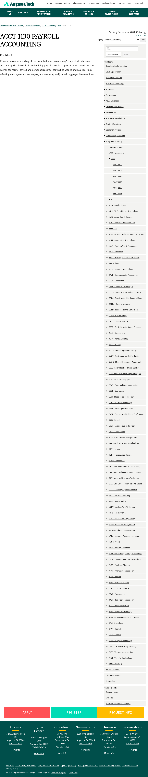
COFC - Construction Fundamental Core (125, 298)
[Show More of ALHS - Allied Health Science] (107, 217)
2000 (113, 199)
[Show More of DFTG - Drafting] (107, 344)
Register (73, 712)
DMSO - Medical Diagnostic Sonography (126, 362)
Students (58, 3)
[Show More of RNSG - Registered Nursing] (107, 611)
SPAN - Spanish (115, 629)
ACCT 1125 (117, 188)
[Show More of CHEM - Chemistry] (107, 280)
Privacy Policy (12, 768)
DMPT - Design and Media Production (124, 356)
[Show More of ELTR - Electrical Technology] (107, 402)
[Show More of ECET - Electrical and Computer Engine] (107, 373)
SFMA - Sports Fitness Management (124, 617)
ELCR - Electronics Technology (121, 397)
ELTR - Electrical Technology (120, 402)
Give (129, 3)
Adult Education (79, 3)
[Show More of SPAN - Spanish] (107, 629)
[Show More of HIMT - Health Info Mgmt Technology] (107, 443)
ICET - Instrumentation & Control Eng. (124, 466)
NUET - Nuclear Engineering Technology (125, 553)
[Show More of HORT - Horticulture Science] (107, 455)
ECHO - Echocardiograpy (119, 379)
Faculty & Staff (93, 3)
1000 (59, 26)
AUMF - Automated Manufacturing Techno (126, 234)
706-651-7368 (62, 746)
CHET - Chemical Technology (121, 286)
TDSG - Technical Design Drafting (122, 646)
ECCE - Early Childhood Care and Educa (125, 367)
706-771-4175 (85, 743)
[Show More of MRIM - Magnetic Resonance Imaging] (107, 536)
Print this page (141, 36)
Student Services (113, 124)
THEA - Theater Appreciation (121, 652)
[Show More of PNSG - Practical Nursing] (107, 582)
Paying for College (89, 12)
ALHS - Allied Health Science (121, 217)
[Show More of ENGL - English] (107, 420)
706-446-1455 (39, 747)
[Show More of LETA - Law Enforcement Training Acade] (107, 483)
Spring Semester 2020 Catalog (11, 26)
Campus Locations (114, 675)
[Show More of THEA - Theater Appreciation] (107, 652)
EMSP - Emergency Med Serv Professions (126, 414)
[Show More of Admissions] (105, 95)
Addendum (110, 681)
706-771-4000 (15, 743)
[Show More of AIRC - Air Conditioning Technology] (107, 211)
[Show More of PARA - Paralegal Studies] (107, 565)
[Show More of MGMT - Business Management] (107, 524)
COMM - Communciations (119, 304)
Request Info (120, 712)
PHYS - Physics (115, 576)
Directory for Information (116, 66)
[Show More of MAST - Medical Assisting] (107, 495)
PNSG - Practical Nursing (119, 582)
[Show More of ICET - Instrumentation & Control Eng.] (107, 466)
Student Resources (133, 12)
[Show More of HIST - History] (107, 449)
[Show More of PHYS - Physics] (107, 576)
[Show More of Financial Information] (105, 106)
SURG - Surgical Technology (120, 640)
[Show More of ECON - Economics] (107, 391)
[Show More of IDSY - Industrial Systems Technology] (107, 478)
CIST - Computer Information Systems (125, 292)
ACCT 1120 (117, 182)
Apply (27, 712)
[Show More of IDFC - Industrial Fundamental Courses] (107, 472)
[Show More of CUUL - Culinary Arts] (107, 333)
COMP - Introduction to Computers (123, 309)
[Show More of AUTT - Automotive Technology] (107, 240)
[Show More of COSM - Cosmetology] (107, 315)
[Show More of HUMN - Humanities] (107, 460)
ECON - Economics (116, 391)
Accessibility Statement (25, 765)
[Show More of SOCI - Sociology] (107, 623)
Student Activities (113, 130)
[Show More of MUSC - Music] (107, 541)
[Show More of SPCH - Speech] (107, 634)
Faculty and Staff (113, 669)
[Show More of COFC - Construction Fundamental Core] (107, 298)
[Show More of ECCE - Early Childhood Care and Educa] (107, 368)
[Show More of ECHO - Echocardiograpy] (107, 379)
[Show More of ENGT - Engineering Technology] (107, 426)
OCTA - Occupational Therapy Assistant (125, 559)
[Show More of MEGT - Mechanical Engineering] (107, 518)
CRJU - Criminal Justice (118, 321)
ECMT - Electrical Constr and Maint (123, 385)
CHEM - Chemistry (116, 280)
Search (126, 54)
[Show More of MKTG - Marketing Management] (107, 530)
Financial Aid (111, 112)
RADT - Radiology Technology (121, 600)
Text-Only (73, 772)
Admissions (111, 95)
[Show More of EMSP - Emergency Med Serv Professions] (107, 414)
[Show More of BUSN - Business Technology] (107, 269)
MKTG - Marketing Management (122, 530)
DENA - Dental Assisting (118, 338)
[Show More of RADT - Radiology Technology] (107, 600)
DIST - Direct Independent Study (122, 350)
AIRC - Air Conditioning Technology (123, 211)
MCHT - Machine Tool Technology (122, 507)
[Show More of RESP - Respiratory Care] (107, 605)
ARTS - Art (113, 228)
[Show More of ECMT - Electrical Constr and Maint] (107, 385)
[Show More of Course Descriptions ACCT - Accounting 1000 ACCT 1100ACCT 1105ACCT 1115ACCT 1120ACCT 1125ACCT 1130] (105, 147)
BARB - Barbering (116, 251)
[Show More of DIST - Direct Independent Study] (107, 350)
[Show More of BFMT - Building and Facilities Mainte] (107, 257)
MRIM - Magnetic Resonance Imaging (124, 536)
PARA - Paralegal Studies (119, 565)
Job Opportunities (130, 765)
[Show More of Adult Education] (105, 101)
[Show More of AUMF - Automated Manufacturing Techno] (107, 234)
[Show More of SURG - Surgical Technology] (107, 640)
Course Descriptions (32, 26)
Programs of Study (114, 141)
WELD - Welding (115, 663)
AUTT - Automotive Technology (122, 240)
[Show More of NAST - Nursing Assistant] (107, 547)
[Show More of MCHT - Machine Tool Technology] (107, 507)
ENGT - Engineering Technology (122, 426)
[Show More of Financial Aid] (105, 112)
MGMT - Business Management (122, 524)
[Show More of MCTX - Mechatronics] (107, 512)
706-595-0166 (109, 746)
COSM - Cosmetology (118, 315)
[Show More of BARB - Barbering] (107, 251)
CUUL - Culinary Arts (117, 333)
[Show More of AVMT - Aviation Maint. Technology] (107, 246)
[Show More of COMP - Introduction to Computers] (107, 309)
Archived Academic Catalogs (118, 703)
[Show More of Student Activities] (105, 130)
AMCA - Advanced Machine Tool (122, 222)
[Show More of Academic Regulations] (105, 118)
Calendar (121, 3)
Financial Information (115, 106)
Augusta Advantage (68, 12)
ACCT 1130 (117, 193)
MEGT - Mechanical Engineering (122, 518)
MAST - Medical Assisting (119, 495)
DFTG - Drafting (115, 344)
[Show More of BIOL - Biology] (107, 263)
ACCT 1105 (117, 170)
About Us (10, 12)
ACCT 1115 (117, 176)
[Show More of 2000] (109, 199)
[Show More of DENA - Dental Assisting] (107, 338)
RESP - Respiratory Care (119, 605)
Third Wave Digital (58, 772)
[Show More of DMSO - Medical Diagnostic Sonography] (107, 362)
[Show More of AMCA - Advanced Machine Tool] (107, 222)
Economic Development (111, 12)
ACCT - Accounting (49, 26)
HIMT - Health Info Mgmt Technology (124, 443)
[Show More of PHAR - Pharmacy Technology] (107, 571)
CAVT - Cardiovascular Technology (123, 275)
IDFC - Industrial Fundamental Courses (125, 472)
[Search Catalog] (122, 48)
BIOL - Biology (115, 263)
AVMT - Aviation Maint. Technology (123, 246)
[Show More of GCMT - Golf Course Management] (107, 437)
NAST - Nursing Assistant (119, 547)
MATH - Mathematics (117, 501)
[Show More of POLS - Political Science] (107, 588)
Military (67, 3)
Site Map (109, 697)
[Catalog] (118, 40)
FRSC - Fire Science (117, 431)
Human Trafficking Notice (110, 765)
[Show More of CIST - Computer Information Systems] (107, 292)
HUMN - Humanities (117, 460)
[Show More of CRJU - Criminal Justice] (107, 321)
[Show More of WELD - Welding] (107, 663)
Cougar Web (138, 3)
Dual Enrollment (108, 3)
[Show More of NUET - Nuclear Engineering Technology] (107, 553)
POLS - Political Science (119, 588)
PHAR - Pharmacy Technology (121, 571)
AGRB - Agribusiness (117, 205)
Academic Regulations (115, 118)
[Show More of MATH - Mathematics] (107, 501)
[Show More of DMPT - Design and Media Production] (107, 356)
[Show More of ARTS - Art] (107, 228)
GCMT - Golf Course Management (123, 437)
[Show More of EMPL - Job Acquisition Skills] (107, 408)
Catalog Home (112, 692)
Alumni (49, 3)
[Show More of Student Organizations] (105, 135)
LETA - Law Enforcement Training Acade (125, 483)
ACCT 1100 (117, 164)
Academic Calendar (114, 77)
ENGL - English (115, 420)
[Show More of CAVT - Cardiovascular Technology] (107, 275)
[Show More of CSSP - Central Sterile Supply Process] (107, 327)
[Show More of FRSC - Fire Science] (107, 431)
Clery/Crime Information (48, 765)
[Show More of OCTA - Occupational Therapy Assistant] (107, 559)
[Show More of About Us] (105, 89)
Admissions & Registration (44, 12)
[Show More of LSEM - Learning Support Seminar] (107, 489)
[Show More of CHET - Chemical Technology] (107, 286)
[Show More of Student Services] (105, 124)
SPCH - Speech (115, 634)
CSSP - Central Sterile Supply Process (125, 327)
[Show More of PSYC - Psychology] (107, 594)
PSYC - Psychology (117, 594)
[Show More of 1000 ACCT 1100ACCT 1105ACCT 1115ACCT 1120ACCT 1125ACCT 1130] (109, 159)
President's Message (115, 83)
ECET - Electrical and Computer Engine (125, 373)
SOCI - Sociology (116, 623)
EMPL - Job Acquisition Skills (121, 408)
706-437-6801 (132, 743)
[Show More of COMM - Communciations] (107, 304)
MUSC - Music (114, 541)
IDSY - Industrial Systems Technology (124, 478)
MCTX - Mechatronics (117, 512)
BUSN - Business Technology (121, 269)
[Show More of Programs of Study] (105, 141)
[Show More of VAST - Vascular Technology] (107, 658)
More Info (15, 749)
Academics (23, 12)
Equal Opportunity (113, 71)
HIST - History (114, 449)
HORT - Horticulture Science (121, 455)
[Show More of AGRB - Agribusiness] (107, 205)
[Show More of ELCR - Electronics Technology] (107, 397)
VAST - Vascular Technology (120, 658)
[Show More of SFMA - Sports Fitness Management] (107, 617)
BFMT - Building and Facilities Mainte (124, 257)
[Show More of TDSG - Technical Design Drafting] (107, 646)
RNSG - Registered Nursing (120, 611)
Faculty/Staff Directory (88, 765)
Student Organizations (115, 135)
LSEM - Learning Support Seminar (123, 489)
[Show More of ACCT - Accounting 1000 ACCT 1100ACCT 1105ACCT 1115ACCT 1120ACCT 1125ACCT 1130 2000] (107, 153)
